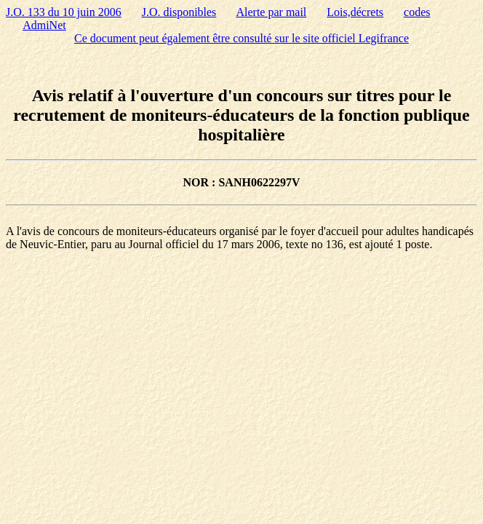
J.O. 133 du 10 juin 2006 (63, 12)
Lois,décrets (355, 12)
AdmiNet (44, 25)
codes (417, 12)
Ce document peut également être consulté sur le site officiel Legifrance (241, 38)
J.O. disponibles (179, 12)
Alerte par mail (271, 12)
